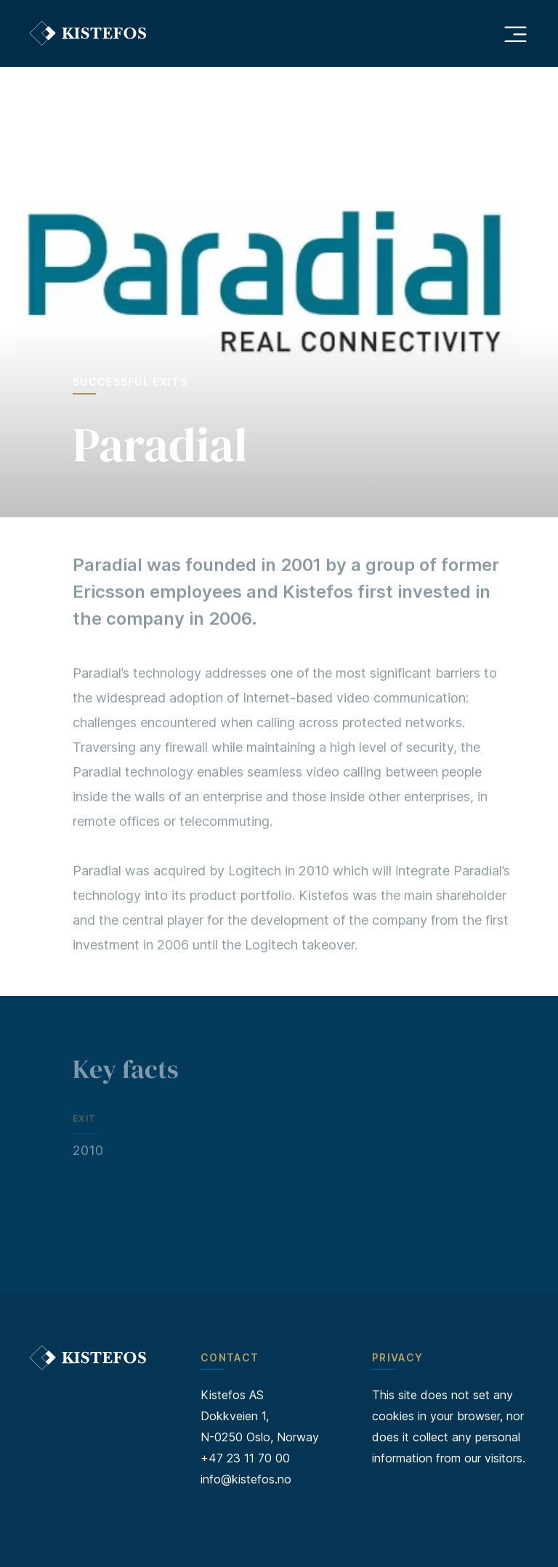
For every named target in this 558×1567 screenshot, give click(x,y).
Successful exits (130, 382)
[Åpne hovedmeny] (515, 33)
